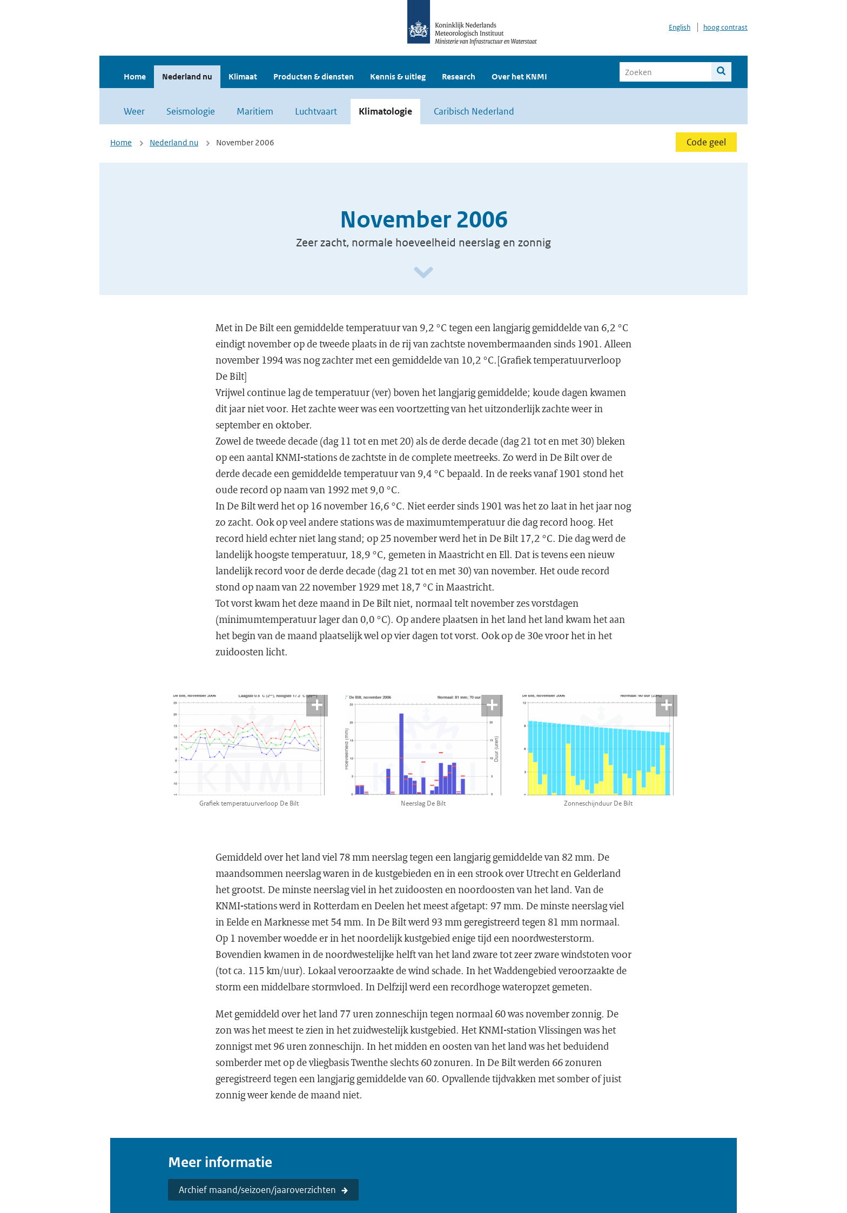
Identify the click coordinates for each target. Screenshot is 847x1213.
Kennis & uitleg (398, 76)
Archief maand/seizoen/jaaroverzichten (257, 1190)
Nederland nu (187, 76)
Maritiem (255, 111)
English (679, 27)
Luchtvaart (316, 111)
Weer (134, 111)
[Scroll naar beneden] (423, 273)
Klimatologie (385, 111)
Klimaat (242, 76)
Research (458, 76)
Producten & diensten (313, 76)
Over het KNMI (519, 76)
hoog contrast (725, 27)
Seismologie (190, 111)
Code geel (706, 142)
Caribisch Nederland (474, 111)
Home (135, 76)
